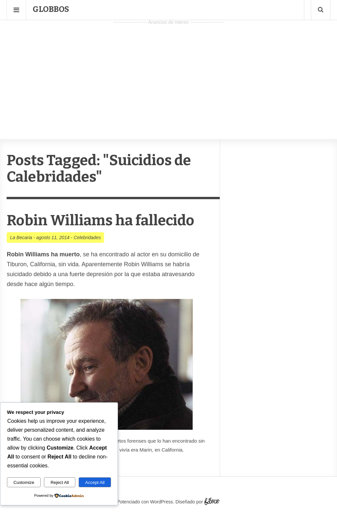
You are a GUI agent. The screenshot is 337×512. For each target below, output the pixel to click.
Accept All (95, 482)
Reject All (60, 482)
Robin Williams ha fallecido (100, 220)
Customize (24, 482)
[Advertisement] (168, 73)
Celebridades (87, 237)
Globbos (51, 9)
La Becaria (21, 237)
